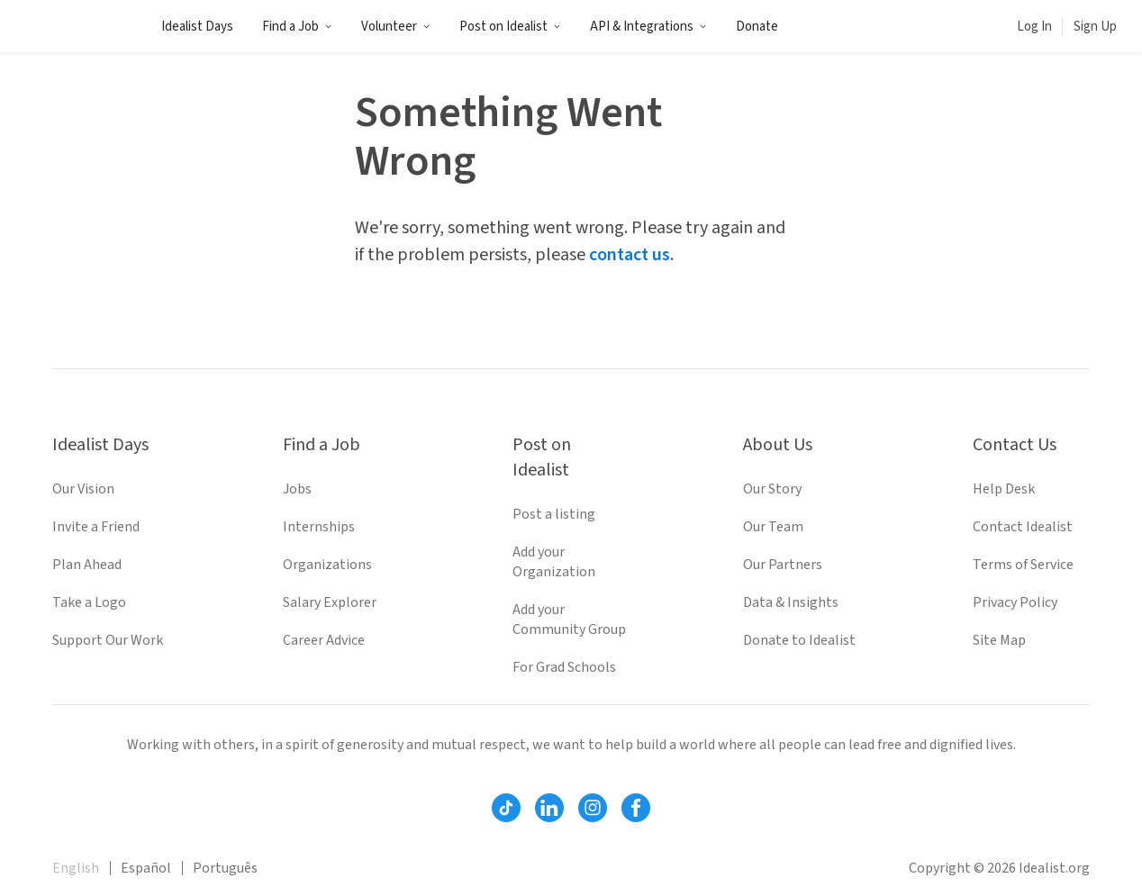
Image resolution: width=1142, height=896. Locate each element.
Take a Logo (89, 602)
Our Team (773, 527)
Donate (757, 26)
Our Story (772, 489)
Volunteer (396, 26)
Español (146, 868)
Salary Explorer (329, 602)
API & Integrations (648, 26)
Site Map (999, 640)
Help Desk (1004, 489)
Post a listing (553, 514)
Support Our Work (107, 640)
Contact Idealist (1023, 527)
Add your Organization (553, 562)
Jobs (297, 489)
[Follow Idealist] (506, 807)
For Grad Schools (564, 667)
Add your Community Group (569, 619)
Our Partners (782, 565)
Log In (1034, 26)
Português (225, 868)
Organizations (327, 565)
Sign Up (1095, 26)
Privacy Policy (1015, 602)
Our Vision (83, 489)
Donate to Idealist (799, 640)
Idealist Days (197, 26)
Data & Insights (790, 602)
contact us (629, 254)
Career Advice (324, 640)
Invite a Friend (96, 527)
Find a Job (297, 26)
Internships (319, 527)
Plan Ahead (87, 565)
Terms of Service (1023, 565)
